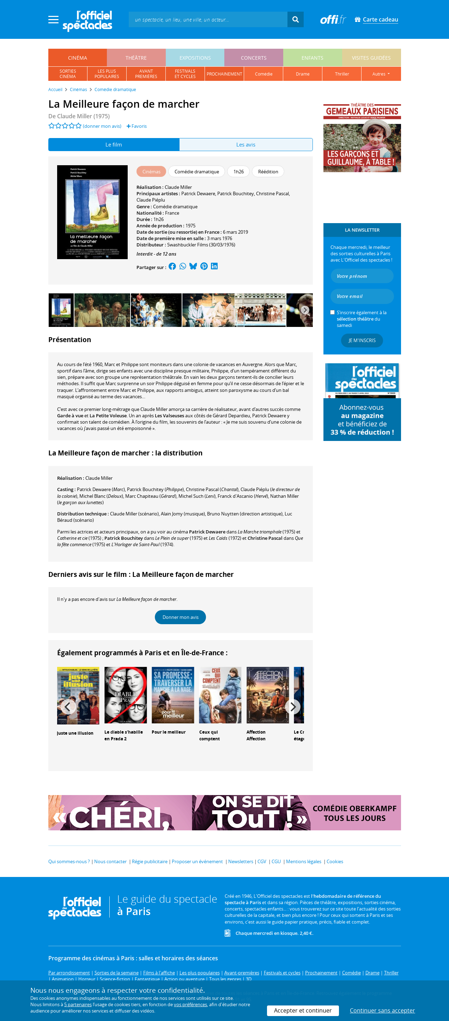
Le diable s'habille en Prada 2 (123, 735)
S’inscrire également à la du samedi (362, 318)
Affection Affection (256, 735)
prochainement (224, 74)
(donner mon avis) (102, 126)
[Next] (305, 310)
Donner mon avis (181, 617)
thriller (342, 74)
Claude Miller (178, 187)
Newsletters (240, 861)
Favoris (137, 126)
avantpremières (146, 73)
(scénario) (134, 514)
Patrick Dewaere (198, 193)
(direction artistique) (245, 514)
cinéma (77, 57)
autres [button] (379, 74)
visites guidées (371, 57)
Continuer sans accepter (382, 1010)
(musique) (183, 514)
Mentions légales (303, 861)
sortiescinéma (68, 73)
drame (303, 74)
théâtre (136, 57)
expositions (195, 57)
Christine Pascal (272, 193)
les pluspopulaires (107, 73)
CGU (276, 861)
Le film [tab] (113, 144)
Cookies (335, 861)
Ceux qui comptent (209, 735)
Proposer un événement (197, 861)
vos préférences (190, 1004)
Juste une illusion (75, 733)
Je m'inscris (362, 340)
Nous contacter (110, 861)
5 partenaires (78, 1004)
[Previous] (68, 707)
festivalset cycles (185, 73)
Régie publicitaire (150, 861)
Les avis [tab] (245, 144)
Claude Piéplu (150, 200)
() (101, 489)
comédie (264, 74)
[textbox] (208, 19)
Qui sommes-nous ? (69, 861)
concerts (254, 57)
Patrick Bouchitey (235, 193)
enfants (312, 57)
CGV (261, 861)
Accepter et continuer (303, 1010)
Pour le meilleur (169, 732)
